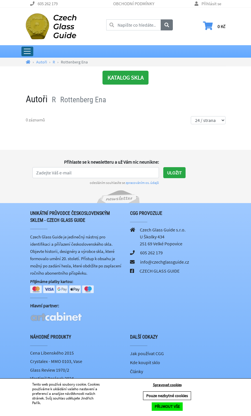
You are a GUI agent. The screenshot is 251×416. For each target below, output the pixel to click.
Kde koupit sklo (145, 363)
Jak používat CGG (147, 354)
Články (136, 372)
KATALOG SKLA (125, 77)
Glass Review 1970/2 (49, 370)
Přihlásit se (211, 3)
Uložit (174, 173)
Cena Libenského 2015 (52, 353)
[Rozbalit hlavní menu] (27, 51)
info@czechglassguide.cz (164, 262)
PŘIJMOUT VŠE (167, 406)
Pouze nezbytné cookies (167, 396)
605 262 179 (48, 3)
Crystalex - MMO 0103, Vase (56, 362)
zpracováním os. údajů (142, 182)
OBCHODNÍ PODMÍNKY (133, 3)
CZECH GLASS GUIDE (159, 271)
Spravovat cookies (167, 385)
